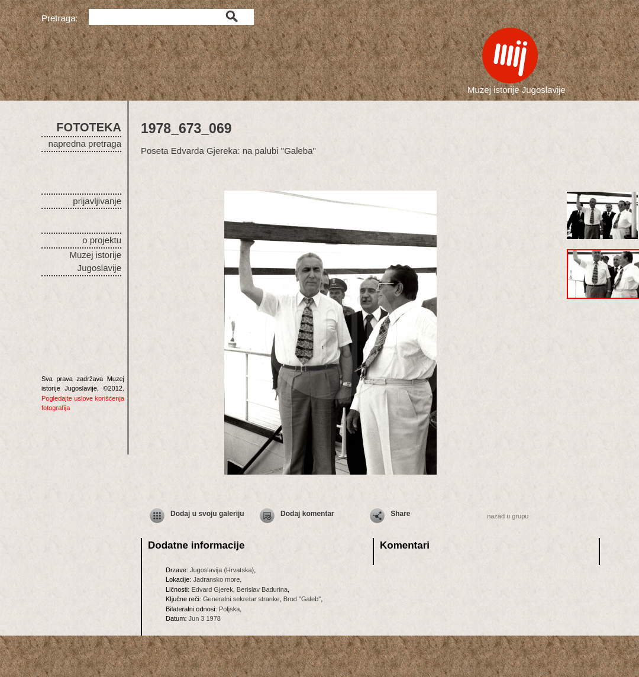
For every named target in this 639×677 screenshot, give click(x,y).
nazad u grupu (507, 516)
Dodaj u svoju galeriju (207, 514)
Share (400, 514)
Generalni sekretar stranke (241, 598)
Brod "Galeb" (302, 598)
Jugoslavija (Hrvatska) (222, 569)
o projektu (101, 240)
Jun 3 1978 (205, 618)
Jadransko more (216, 579)
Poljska (229, 608)
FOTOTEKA (88, 127)
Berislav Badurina (262, 589)
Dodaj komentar (307, 514)
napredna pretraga (85, 143)
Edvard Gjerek (212, 589)
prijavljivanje (97, 201)
